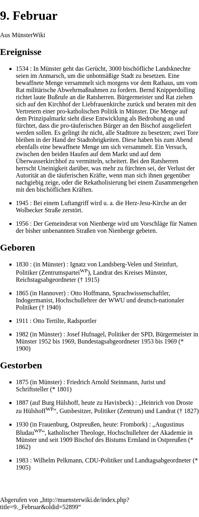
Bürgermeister (135, 97)
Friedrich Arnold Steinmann (102, 382)
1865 (22, 293)
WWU (116, 300)
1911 (22, 320)
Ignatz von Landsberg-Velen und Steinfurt (123, 264)
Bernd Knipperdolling (167, 90)
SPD (146, 334)
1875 (22, 382)
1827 (190, 411)
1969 (68, 341)
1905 (22, 467)
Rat (20, 90)
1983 (22, 460)
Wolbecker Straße (38, 210)
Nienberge (103, 223)
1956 (22, 223)
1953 (147, 341)
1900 (22, 348)
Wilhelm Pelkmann (57, 460)
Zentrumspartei (64, 272)
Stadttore (127, 132)
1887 (22, 402)
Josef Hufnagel (86, 334)
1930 (22, 424)
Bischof (150, 125)
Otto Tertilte (48, 320)
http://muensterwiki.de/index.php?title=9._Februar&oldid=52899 (64, 503)
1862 (22, 446)
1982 (22, 334)
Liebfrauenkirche (104, 104)
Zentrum (130, 411)
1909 (66, 439)
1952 (44, 341)
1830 (22, 264)
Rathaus (163, 82)
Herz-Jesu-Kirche (147, 203)
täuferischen (86, 125)
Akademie (173, 432)
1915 (90, 279)
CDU (92, 460)
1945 (22, 203)
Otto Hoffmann (90, 293)
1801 (63, 389)
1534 (22, 68)
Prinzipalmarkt (47, 118)
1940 (52, 307)
